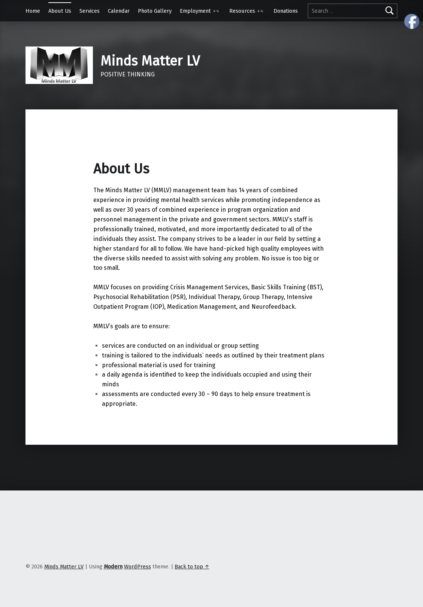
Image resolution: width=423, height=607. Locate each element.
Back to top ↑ (192, 566)
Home (32, 10)
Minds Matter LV (150, 61)
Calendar (119, 10)
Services (89, 10)
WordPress (137, 566)
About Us (59, 10)
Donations (286, 10)
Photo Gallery (155, 10)
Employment (195, 10)
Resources (242, 10)
